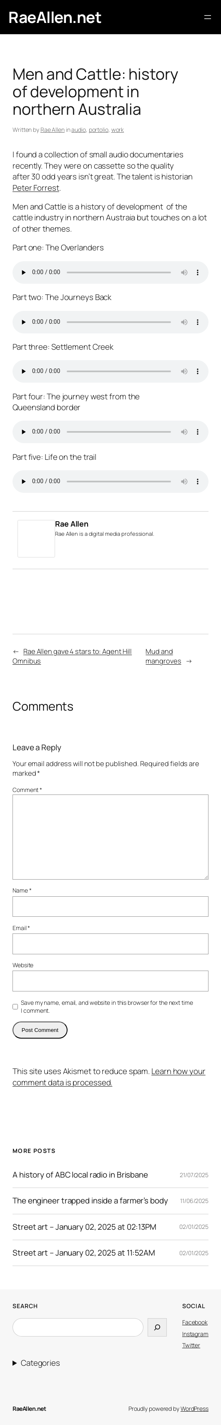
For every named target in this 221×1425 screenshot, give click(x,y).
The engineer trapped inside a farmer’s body (90, 1200)
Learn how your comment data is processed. (109, 1076)
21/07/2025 (194, 1175)
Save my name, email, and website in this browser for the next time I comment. (107, 1007)
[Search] (157, 1327)
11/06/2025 (194, 1201)
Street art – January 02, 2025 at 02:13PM (84, 1227)
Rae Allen (52, 130)
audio (78, 130)
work (117, 130)
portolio (98, 130)
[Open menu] (208, 17)
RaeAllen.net (54, 17)
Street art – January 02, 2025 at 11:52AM (84, 1252)
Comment (27, 790)
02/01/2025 (193, 1227)
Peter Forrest (36, 187)
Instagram (195, 1334)
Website (23, 965)
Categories (40, 1362)
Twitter (191, 1345)
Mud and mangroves (163, 656)
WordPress (194, 1408)
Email (21, 928)
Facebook (195, 1322)
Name (22, 890)
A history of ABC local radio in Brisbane (80, 1174)
